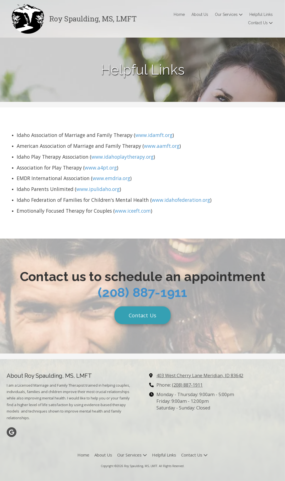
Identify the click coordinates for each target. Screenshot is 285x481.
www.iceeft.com (133, 210)
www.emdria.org (111, 178)
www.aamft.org (162, 146)
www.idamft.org (154, 135)
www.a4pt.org (101, 167)
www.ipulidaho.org (98, 189)
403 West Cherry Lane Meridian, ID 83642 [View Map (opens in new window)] (199, 375)
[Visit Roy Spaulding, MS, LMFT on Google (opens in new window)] (11, 432)
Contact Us (142, 317)
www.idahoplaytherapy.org (122, 156)
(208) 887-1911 (142, 293)
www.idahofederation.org (181, 200)
